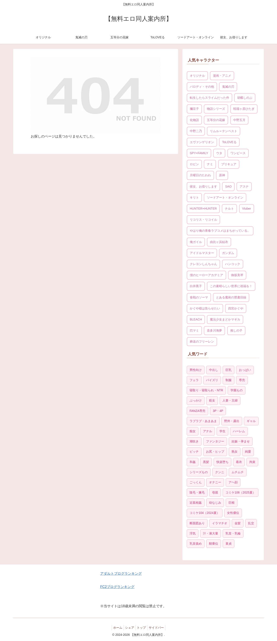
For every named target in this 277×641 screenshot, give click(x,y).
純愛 (248, 451)
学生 (222, 431)
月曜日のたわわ (200, 175)
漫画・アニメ (222, 75)
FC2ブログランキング (117, 587)
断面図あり (197, 523)
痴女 (193, 431)
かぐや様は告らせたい (205, 308)
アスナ (244, 186)
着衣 (239, 462)
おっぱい (245, 370)
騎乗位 (213, 543)
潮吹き (194, 441)
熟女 (235, 451)
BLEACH (196, 319)
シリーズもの (199, 472)
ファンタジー (215, 441)
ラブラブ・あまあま (203, 421)
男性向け (196, 370)
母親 (215, 492)
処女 (212, 400)
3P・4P (218, 411)
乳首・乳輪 (233, 533)
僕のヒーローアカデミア (206, 275)
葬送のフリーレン (202, 341)
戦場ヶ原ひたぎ (243, 108)
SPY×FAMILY (199, 153)
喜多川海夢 (214, 330)
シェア (128, 627)
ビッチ (194, 451)
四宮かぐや (235, 308)
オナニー (215, 482)
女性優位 (233, 513)
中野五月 (239, 120)
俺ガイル (196, 242)
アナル (207, 431)
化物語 (194, 120)
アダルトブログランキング (121, 573)
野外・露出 (231, 421)
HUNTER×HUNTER (203, 208)
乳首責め (196, 543)
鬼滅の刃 (228, 86)
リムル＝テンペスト (223, 131)
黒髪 (206, 462)
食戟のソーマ (199, 297)
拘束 (252, 462)
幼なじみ (215, 502)
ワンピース (238, 153)
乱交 (251, 523)
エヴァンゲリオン (202, 142)
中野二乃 (196, 131)
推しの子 (236, 330)
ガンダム (228, 253)
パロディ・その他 (202, 86)
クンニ (219, 472)
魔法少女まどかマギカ (225, 319)
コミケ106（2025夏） (240, 492)
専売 (242, 380)
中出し (213, 370)
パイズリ (212, 380)
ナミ (210, 164)
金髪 (238, 523)
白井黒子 (196, 286)
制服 (228, 380)
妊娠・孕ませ (241, 441)
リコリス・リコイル (203, 219)
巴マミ (194, 330)
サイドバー (159, 627)
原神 (222, 175)
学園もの (236, 390)
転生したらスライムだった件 (209, 97)
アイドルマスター (202, 253)
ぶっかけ (196, 400)
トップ (142, 627)
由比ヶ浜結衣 (219, 242)
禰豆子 (194, 108)
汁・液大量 (210, 533)
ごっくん (196, 482)
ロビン (194, 164)
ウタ (219, 153)
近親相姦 (196, 502)
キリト (194, 197)
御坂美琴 (237, 275)
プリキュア (228, 164)
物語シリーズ (216, 108)
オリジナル (197, 75)
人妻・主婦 (230, 400)
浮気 (193, 533)
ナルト (229, 208)
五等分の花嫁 (216, 120)
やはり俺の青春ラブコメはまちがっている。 (220, 230)
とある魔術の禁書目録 (231, 297)
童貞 (228, 543)
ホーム (115, 627)
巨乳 (228, 370)
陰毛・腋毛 (197, 492)
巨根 (232, 502)
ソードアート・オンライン (225, 197)
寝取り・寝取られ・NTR (206, 390)
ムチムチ (238, 472)
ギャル (251, 421)
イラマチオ (219, 523)
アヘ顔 (233, 482)
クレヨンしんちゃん (203, 264)
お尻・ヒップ (215, 451)
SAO (228, 186)
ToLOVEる (229, 142)
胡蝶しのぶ (244, 97)
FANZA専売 (197, 411)
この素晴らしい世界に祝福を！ (231, 286)
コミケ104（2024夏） (205, 513)
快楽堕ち (222, 462)
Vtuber (246, 208)
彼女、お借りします (203, 186)
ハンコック (232, 264)
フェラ (194, 380)
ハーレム (239, 431)
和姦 (193, 462)
